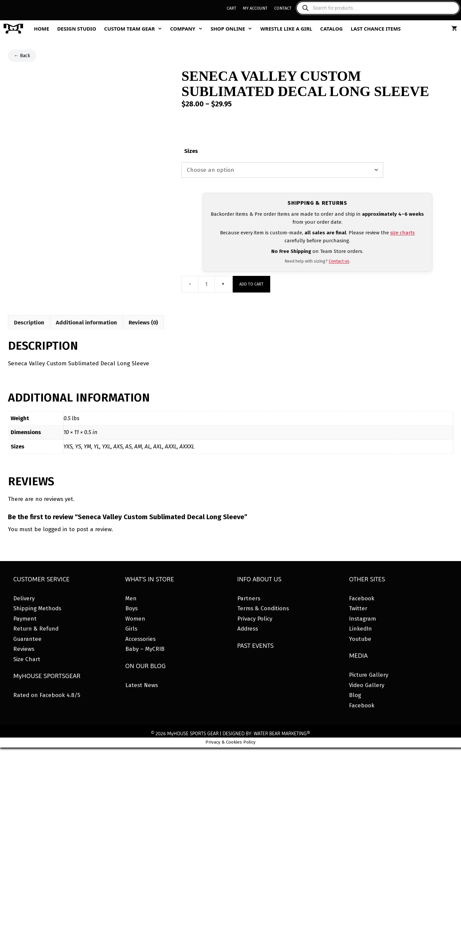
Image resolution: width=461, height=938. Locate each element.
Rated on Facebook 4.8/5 (46, 695)
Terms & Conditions (263, 608)
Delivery (24, 598)
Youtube (360, 639)
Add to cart (251, 284)
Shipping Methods (37, 608)
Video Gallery (366, 685)
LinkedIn (360, 628)
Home (41, 28)
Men (131, 598)
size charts (402, 233)
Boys (131, 608)
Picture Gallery (368, 674)
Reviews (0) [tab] (143, 322)
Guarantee (27, 639)
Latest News (141, 685)
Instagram (362, 618)
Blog (355, 695)
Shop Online (234, 28)
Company (188, 28)
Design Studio (76, 28)
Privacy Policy (254, 618)
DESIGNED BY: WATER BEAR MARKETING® (266, 734)
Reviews (23, 648)
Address (247, 628)
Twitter (358, 608)
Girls (131, 628)
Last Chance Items (376, 28)
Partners (248, 598)
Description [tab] (29, 322)
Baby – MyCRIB (145, 648)
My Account (255, 8)
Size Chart (26, 659)
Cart (231, 8)
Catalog (331, 28)
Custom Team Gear (135, 28)
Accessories (140, 639)
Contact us (339, 261)
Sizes (191, 151)
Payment (25, 618)
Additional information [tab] (86, 322)
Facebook (361, 598)
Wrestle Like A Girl (286, 28)
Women (135, 618)
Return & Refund (35, 628)
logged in (55, 529)
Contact (282, 8)
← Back (22, 56)
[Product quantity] (206, 284)
